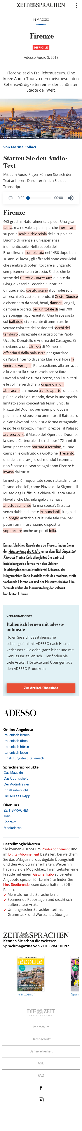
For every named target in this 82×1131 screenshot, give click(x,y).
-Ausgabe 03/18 (24, 551)
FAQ (41, 1075)
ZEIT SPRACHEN (16, 810)
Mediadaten (13, 828)
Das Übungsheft (16, 778)
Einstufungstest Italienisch (24, 758)
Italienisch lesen (16, 752)
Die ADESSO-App (17, 796)
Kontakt (10, 822)
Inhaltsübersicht (16, 790)
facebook (41, 1088)
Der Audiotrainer (16, 784)
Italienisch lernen (17, 735)
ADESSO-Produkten (30, 668)
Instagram (41, 1100)
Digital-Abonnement (23, 854)
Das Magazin (13, 772)
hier (6, 884)
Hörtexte (34, 662)
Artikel (20, 662)
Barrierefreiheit (41, 1051)
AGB (41, 1063)
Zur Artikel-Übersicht (41, 688)
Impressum (41, 1027)
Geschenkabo (43, 874)
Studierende (20, 884)
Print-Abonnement (56, 849)
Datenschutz (41, 1039)
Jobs (7, 816)
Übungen (57, 662)
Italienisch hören (16, 746)
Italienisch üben (16, 740)
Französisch (30, 976)
